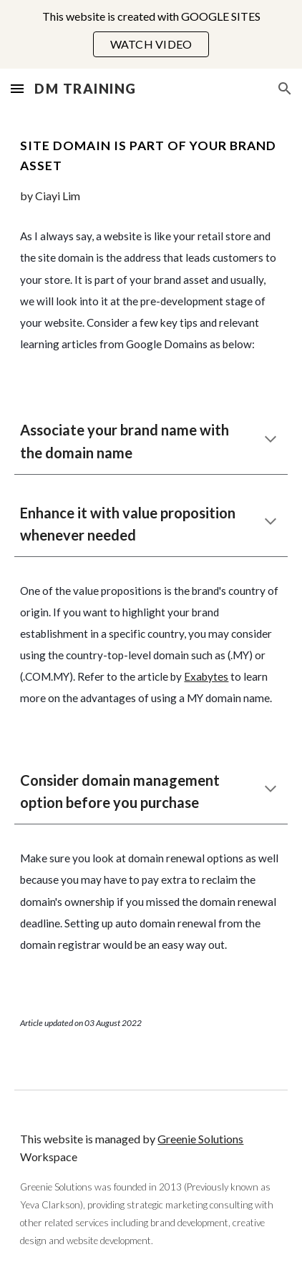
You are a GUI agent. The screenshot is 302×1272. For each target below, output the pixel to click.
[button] (17, 88)
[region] (151, 34)
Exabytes (206, 676)
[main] (150, 170)
